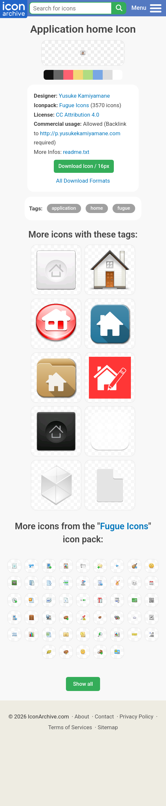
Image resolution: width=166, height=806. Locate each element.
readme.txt (76, 152)
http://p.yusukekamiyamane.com (80, 133)
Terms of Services (70, 727)
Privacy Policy (136, 716)
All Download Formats (83, 180)
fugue (123, 208)
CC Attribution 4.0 (77, 114)
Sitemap (108, 727)
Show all (83, 684)
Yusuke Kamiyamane (84, 95)
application (64, 208)
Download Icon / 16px (83, 166)
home (97, 208)
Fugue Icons (74, 105)
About (81, 716)
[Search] (118, 8)
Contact (104, 716)
